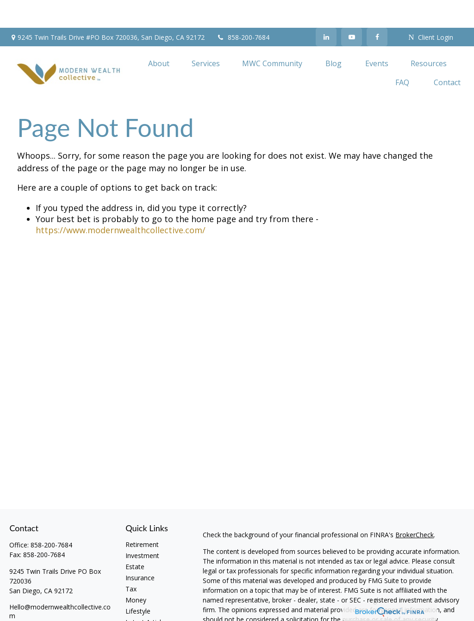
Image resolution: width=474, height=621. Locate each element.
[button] (159, 35)
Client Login (430, 9)
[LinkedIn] (326, 9)
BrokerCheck (414, 507)
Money (135, 572)
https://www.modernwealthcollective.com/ (121, 202)
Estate (134, 538)
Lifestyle (137, 583)
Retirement (142, 516)
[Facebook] (377, 9)
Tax (131, 561)
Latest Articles (146, 594)
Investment (142, 527)
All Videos (139, 605)
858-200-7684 (242, 9)
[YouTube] (351, 9)
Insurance (140, 550)
